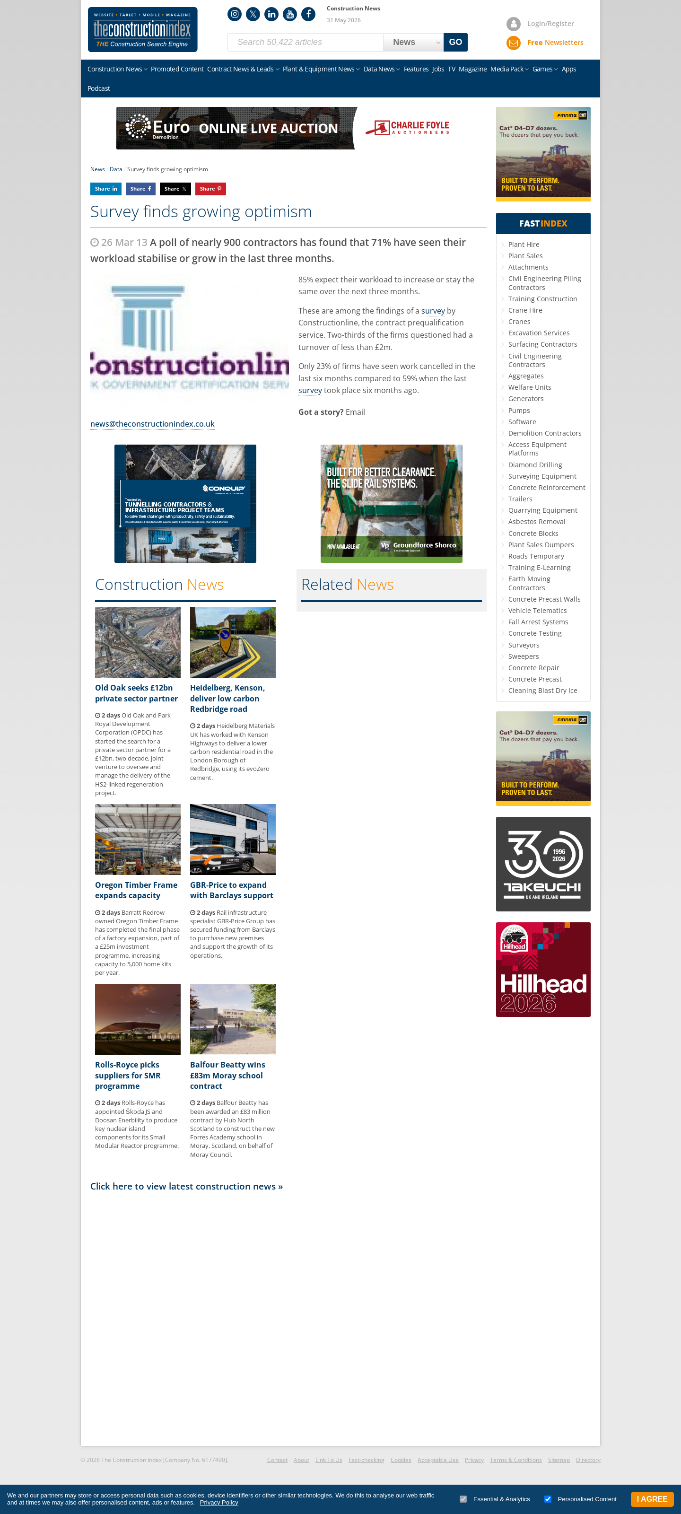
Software (522, 421)
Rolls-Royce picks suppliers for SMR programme (128, 1075)
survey (433, 311)
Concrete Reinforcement (546, 487)
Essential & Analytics (495, 1499)
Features (416, 68)
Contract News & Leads (240, 68)
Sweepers (523, 656)
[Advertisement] (288, 1318)
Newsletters (555, 42)
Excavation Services (539, 332)
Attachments (528, 267)
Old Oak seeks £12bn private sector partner (136, 693)
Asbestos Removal (537, 521)
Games (543, 68)
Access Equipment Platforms (537, 448)
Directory (588, 1460)
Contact (277, 1460)
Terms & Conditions (516, 1460)
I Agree (652, 1499)
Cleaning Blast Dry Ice (542, 690)
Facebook (308, 14)
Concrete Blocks (533, 533)
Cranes (519, 321)
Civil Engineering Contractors (535, 360)
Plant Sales (525, 255)
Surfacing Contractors (542, 344)
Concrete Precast (535, 678)
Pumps (519, 410)
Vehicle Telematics (537, 610)
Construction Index (143, 30)
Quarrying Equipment (542, 510)
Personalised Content (580, 1499)
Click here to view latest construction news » (186, 1186)
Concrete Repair (533, 667)
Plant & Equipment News (319, 68)
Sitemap (559, 1460)
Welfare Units (529, 387)
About (301, 1460)
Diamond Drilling (535, 464)
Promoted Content (177, 68)
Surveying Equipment (542, 476)
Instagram (234, 14)
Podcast (98, 88)
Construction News (114, 68)
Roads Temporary (536, 555)
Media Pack (506, 68)
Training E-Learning (539, 567)
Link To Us (328, 1460)
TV (451, 68)
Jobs (438, 68)
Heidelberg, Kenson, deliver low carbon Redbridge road (227, 698)
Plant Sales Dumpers (541, 544)
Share (102, 188)
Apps (569, 68)
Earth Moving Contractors (529, 583)
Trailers (520, 498)
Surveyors (524, 644)
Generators (526, 398)
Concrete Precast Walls (544, 599)
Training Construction (542, 298)
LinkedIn (271, 14)
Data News (379, 68)
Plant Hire (524, 244)
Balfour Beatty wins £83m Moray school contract (227, 1075)
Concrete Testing (535, 633)
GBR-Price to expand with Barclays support (231, 890)
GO (456, 42)
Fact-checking (366, 1460)
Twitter (253, 14)
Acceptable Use (438, 1460)
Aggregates (526, 375)
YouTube (290, 14)
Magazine (473, 68)
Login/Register (550, 23)
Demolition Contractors (545, 433)
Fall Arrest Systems (538, 621)
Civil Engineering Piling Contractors (544, 282)
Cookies (401, 1460)
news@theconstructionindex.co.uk (152, 424)
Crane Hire (525, 310)
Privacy (474, 1460)
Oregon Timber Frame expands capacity (136, 890)
